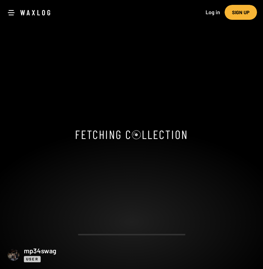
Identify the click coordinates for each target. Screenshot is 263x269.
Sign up (241, 12)
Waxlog (36, 12)
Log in (213, 12)
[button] (131, 254)
